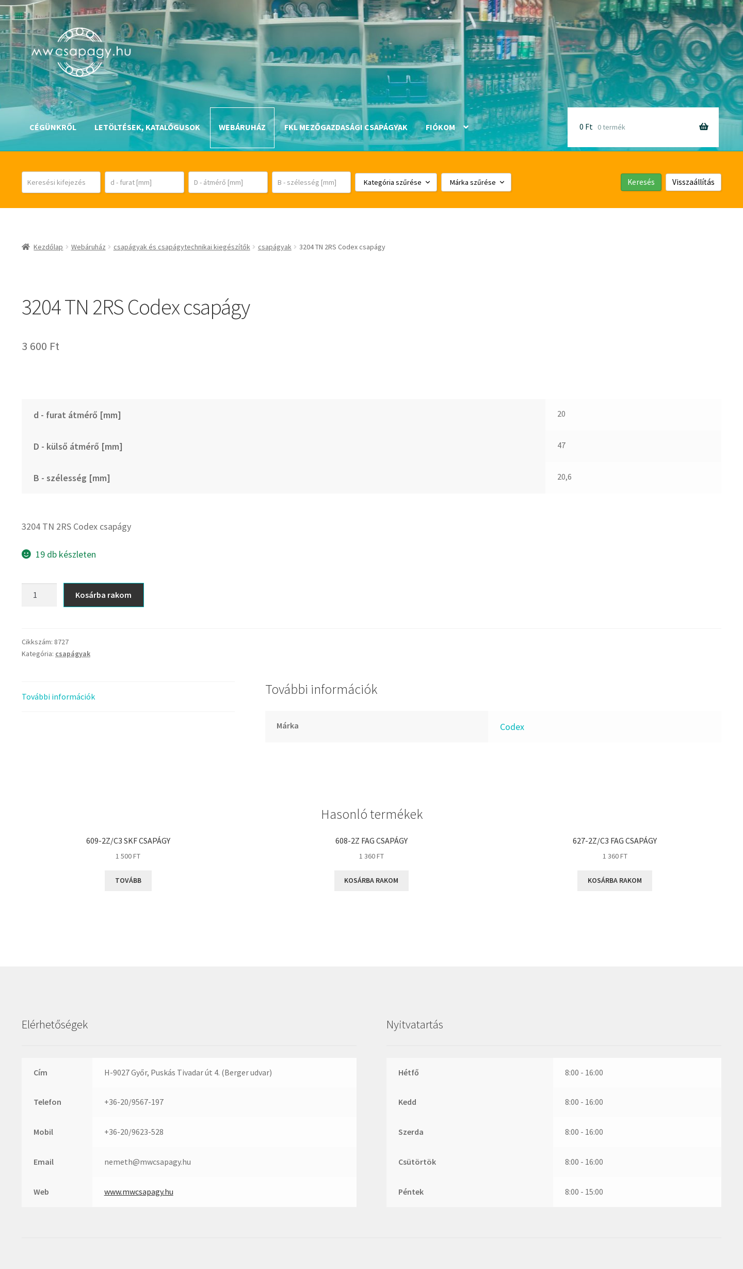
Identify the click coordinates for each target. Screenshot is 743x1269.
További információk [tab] (58, 696)
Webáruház (242, 127)
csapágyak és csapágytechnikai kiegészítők (182, 246)
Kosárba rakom (103, 595)
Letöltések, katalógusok (147, 127)
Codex (512, 727)
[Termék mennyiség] (39, 595)
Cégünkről (52, 127)
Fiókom (440, 127)
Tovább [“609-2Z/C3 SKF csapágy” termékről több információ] (128, 880)
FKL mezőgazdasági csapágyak (346, 127)
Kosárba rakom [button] (371, 880)
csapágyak (275, 246)
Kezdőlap (48, 246)
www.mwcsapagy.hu (138, 1191)
